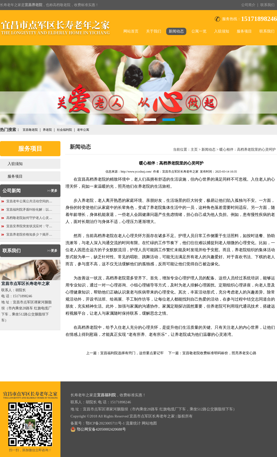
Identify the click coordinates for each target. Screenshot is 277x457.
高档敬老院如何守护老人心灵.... (29, 218)
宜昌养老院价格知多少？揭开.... (29, 234)
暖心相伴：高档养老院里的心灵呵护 (247, 149)
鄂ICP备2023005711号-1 (105, 423)
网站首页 (130, 31)
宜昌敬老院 (30, 130)
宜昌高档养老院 (92, 179)
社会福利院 (64, 130)
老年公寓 (83, 130)
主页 (194, 149)
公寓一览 (198, 31)
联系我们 (267, 5)
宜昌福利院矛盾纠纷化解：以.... (29, 209)
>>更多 (52, 190)
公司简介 (248, 5)
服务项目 (244, 31)
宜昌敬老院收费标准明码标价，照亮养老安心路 (219, 353)
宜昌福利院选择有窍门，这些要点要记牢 (132, 353)
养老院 (47, 130)
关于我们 (153, 31)
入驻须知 (221, 31)
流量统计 (133, 423)
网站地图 (149, 423)
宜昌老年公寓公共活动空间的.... (29, 201)
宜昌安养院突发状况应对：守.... (29, 226)
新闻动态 (176, 31)
